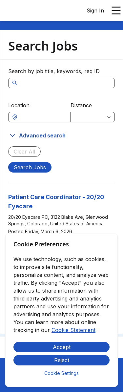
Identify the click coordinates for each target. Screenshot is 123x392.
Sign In (95, 10)
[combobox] (43, 117)
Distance (81, 105)
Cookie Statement (73, 330)
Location (19, 105)
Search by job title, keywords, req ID (54, 71)
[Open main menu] (116, 10)
